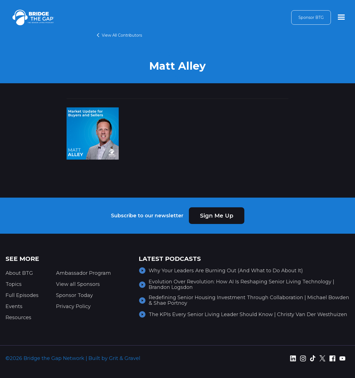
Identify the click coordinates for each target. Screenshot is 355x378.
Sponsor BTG (311, 17)
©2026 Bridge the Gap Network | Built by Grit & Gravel (73, 358)
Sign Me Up (216, 215)
